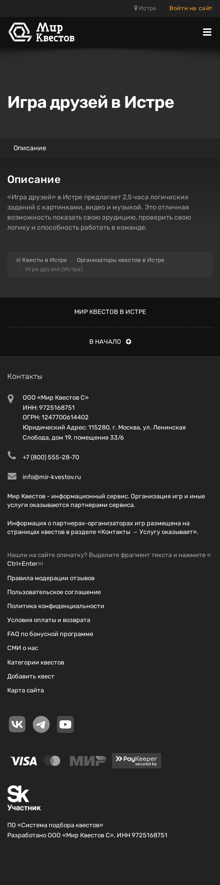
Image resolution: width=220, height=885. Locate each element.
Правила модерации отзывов (51, 578)
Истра (145, 8)
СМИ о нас (22, 647)
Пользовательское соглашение (54, 592)
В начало (110, 341)
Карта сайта (25, 690)
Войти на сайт (191, 8)
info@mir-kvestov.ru (52, 477)
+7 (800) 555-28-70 (51, 457)
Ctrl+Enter (22, 563)
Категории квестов (35, 662)
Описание (30, 148)
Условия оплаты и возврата (48, 620)
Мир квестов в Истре (110, 311)
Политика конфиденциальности (55, 606)
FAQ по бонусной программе (50, 634)
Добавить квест (31, 676)
